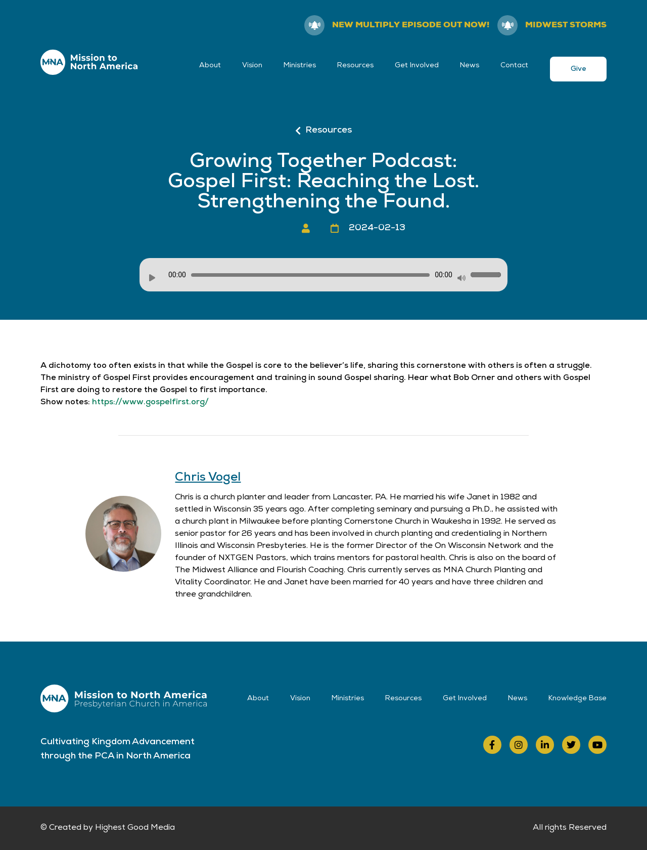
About (210, 65)
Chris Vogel (208, 478)
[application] (323, 275)
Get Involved (417, 65)
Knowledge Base (577, 698)
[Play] (152, 278)
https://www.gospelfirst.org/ (150, 403)
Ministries (300, 65)
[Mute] (461, 278)
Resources (355, 65)
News (469, 65)
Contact (514, 65)
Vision (252, 65)
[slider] (310, 275)
